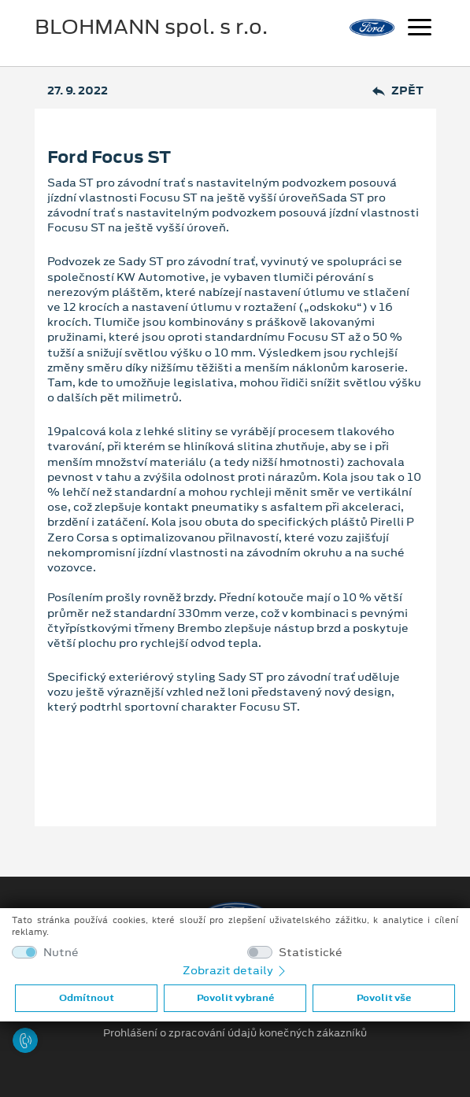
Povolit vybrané (235, 998)
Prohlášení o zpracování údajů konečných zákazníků (235, 1033)
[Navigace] (419, 29)
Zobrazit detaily (235, 970)
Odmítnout (86, 998)
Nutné (61, 952)
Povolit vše (384, 998)
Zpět (398, 90)
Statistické (310, 952)
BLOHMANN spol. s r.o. (151, 27)
